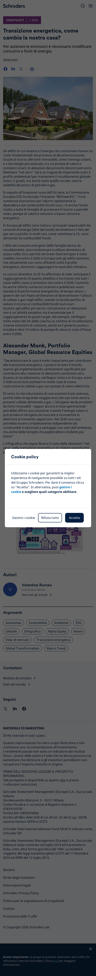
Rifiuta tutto (50, 518)
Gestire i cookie (23, 518)
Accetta (74, 518)
